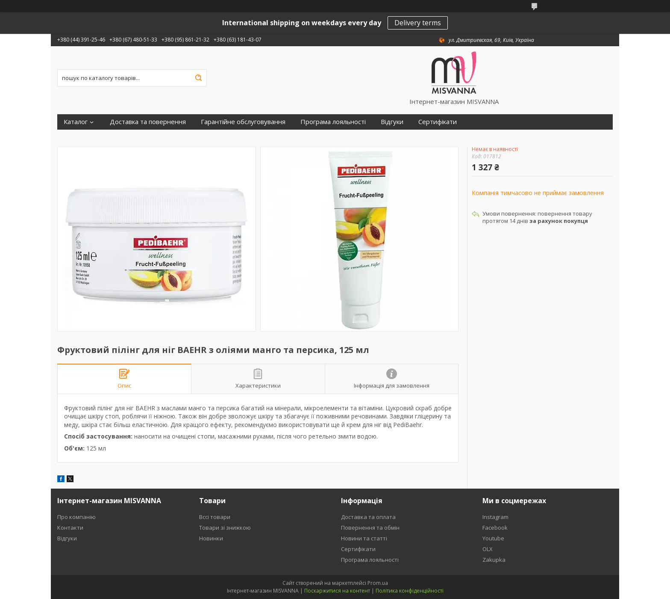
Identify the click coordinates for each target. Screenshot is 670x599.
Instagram (495, 517)
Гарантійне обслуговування (243, 122)
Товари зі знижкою (225, 527)
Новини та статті (364, 538)
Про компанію (76, 517)
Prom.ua (377, 583)
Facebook (495, 527)
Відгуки (392, 122)
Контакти (70, 527)
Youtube (493, 538)
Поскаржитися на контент (337, 590)
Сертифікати (437, 122)
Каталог (76, 122)
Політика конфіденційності (410, 590)
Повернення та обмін (370, 527)
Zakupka (493, 559)
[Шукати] (198, 77)
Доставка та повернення (148, 122)
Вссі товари (214, 517)
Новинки (211, 538)
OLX (487, 549)
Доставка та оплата (368, 517)
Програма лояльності (333, 122)
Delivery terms (417, 22)
